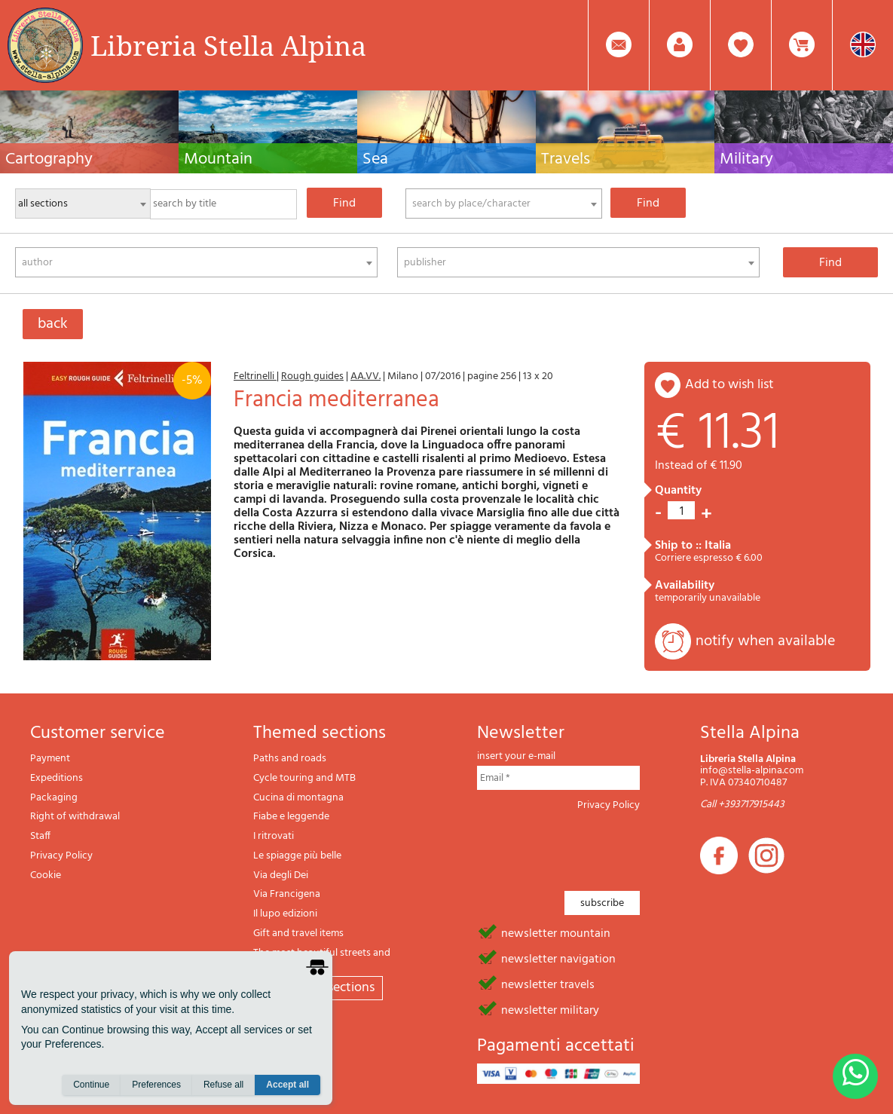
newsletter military (550, 1009)
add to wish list (729, 385)
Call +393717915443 (742, 804)
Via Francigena (286, 894)
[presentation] (591, 846)
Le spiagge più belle (297, 856)
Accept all (287, 1084)
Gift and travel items (298, 933)
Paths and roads (289, 759)
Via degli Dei (280, 875)
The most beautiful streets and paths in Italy (321, 959)
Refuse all (223, 1084)
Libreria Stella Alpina (228, 45)
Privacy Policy (61, 856)
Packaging (54, 798)
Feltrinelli (255, 376)
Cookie (45, 875)
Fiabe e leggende (291, 817)
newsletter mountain (555, 932)
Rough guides (312, 376)
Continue (91, 1084)
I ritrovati (273, 836)
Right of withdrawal (75, 817)
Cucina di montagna (298, 798)
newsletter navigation (558, 958)
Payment (50, 759)
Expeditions (56, 778)
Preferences (156, 1084)
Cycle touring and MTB (304, 778)
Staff (40, 836)
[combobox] (503, 203)
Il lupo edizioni (285, 914)
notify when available (765, 641)
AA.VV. (365, 376)
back (53, 324)
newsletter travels (548, 983)
